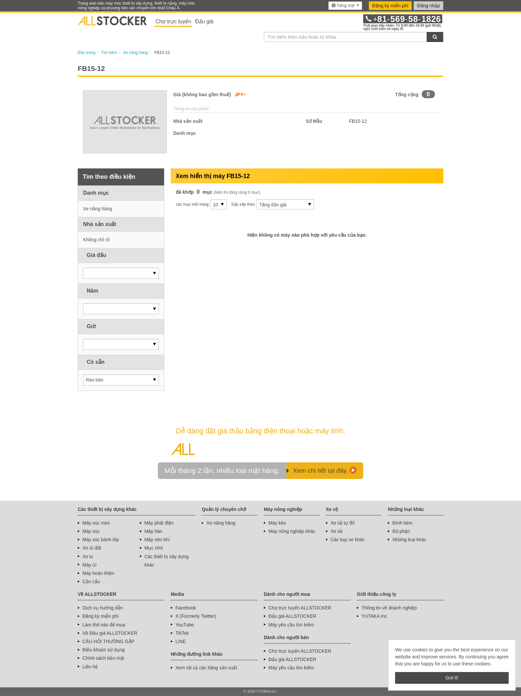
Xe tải (337, 531)
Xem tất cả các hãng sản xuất (206, 667)
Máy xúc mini (96, 523)
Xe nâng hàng (220, 523)
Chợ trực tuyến (173, 21)
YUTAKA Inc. (375, 616)
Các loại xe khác (348, 539)
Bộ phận (401, 531)
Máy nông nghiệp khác (291, 531)
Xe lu (87, 556)
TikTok (182, 633)
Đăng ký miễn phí (390, 5)
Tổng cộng (406, 94)
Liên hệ (90, 666)
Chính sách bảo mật (103, 658)
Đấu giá (204, 21)
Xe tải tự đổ (343, 523)
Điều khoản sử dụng (103, 649)
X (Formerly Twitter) (195, 616)
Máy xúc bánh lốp (100, 539)
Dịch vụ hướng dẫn (102, 607)
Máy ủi (89, 565)
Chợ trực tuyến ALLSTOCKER (299, 607)
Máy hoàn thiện (98, 573)
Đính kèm (402, 523)
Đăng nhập (428, 5)
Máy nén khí (157, 539)
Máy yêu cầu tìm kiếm (291, 624)
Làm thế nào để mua (103, 624)
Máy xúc (91, 531)
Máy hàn (153, 531)
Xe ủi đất (91, 548)
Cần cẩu (91, 581)
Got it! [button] (452, 677)
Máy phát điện (159, 523)
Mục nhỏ (154, 548)
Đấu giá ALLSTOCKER (292, 616)
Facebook (185, 607)
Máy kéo (277, 523)
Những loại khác (409, 539)
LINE (180, 641)
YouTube (184, 624)
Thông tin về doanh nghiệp (389, 607)
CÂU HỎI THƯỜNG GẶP (108, 641)
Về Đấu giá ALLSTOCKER (109, 633)
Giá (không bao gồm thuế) (202, 94)
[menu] (345, 5)
